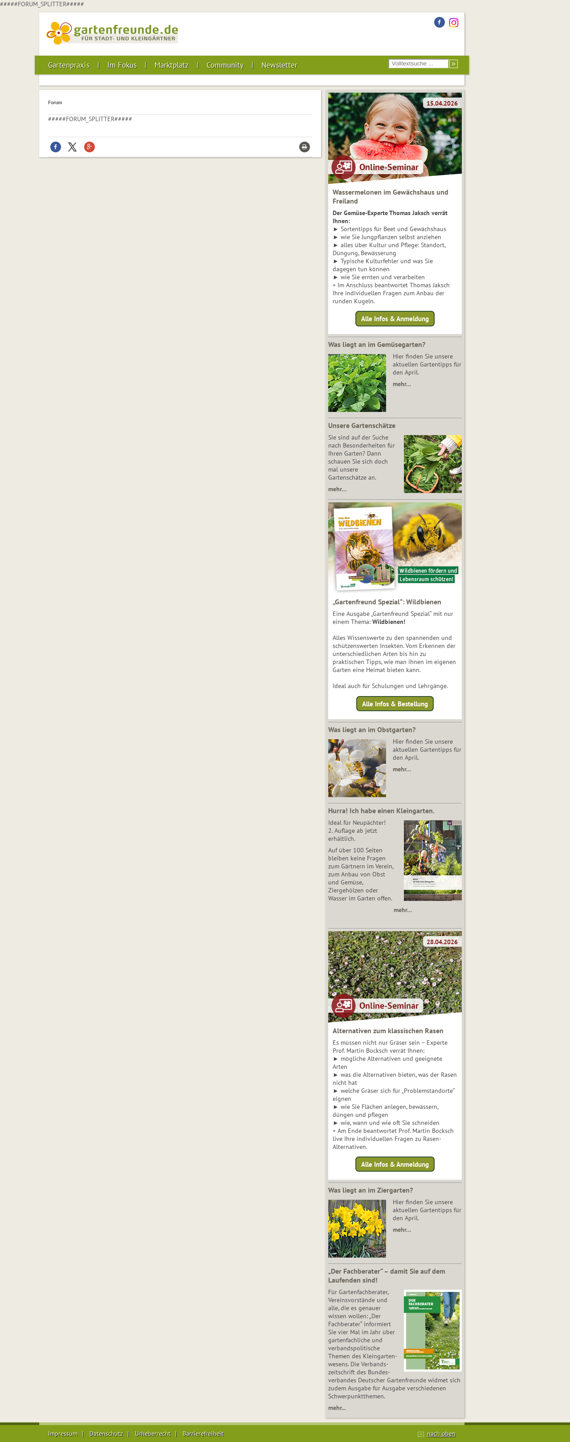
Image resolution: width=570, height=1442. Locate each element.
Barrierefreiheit (203, 1434)
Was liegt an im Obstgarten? (371, 729)
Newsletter (279, 65)
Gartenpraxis (69, 65)
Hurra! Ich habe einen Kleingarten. (381, 810)
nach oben (441, 1434)
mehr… (402, 384)
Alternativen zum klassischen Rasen (388, 1030)
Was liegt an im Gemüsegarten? (376, 344)
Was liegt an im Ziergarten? (370, 1189)
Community (225, 65)
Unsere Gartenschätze (361, 425)
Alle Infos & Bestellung (395, 703)
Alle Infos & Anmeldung (395, 318)
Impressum (62, 1434)
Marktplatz (172, 65)
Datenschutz (106, 1434)
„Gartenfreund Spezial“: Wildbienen (387, 601)
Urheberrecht (153, 1434)
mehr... (337, 1408)
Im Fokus (122, 65)
